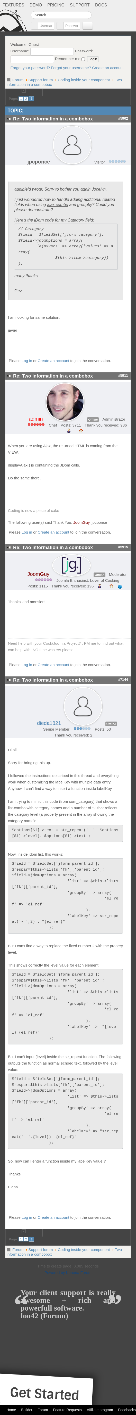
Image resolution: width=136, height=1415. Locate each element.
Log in (27, 360)
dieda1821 (49, 723)
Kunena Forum (79, 1272)
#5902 (123, 118)
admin (36, 419)
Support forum (41, 80)
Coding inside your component (84, 80)
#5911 (123, 376)
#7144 (123, 680)
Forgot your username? (71, 68)
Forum (17, 80)
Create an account (108, 68)
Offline (93, 419)
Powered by (54, 1272)
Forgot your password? (30, 68)
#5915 (123, 547)
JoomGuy (81, 522)
